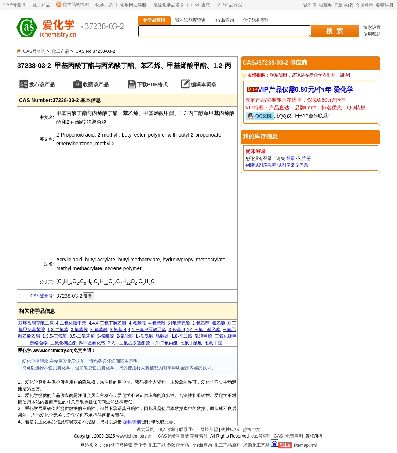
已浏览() (344, 5)
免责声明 (294, 436)
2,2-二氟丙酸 (165, 342)
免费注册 (384, 5)
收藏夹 (325, 5)
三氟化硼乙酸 (63, 342)
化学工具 (104, 4)
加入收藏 (166, 429)
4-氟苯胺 (137, 323)
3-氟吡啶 (105, 336)
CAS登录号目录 (173, 436)
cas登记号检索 (117, 445)
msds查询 (201, 4)
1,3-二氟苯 (57, 329)
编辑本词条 (203, 84)
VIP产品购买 (229, 4)
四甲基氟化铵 (92, 342)
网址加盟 (209, 429)
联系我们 (188, 429)
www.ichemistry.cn (134, 436)
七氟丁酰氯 (191, 342)
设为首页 (145, 429)
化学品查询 (154, 20)
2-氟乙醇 (201, 323)
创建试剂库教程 (260, 165)
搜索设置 (372, 27)
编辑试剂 (132, 421)
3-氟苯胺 (79, 329)
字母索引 (199, 436)
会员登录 (364, 5)
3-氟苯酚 (99, 329)
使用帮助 (372, 34)
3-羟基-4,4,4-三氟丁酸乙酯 (194, 329)
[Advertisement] (127, 201)
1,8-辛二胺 (181, 336)
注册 (306, 158)
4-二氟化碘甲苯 (71, 323)
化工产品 (41, 4)
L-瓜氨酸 (144, 336)
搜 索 (334, 31)
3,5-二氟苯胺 (82, 336)
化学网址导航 (133, 4)
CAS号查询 (14, 4)
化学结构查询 (256, 20)
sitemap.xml (305, 445)
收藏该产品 (96, 84)
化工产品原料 (227, 445)
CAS (278, 436)
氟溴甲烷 (203, 336)
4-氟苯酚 (156, 323)
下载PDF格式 (152, 84)
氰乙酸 (218, 323)
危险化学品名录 (168, 4)
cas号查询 (261, 436)
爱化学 (140, 445)
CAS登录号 (41, 295)
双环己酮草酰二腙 (36, 323)
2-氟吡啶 (125, 336)
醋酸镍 (162, 336)
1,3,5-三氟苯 (55, 336)
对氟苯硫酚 (179, 323)
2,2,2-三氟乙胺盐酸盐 (129, 342)
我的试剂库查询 (190, 20)
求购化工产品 (256, 445)
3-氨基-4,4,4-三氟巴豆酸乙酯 (138, 329)
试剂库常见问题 (292, 165)
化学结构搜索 (76, 4)
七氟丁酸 (213, 342)
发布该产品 (42, 84)
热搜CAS (230, 429)
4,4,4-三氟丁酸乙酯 (108, 323)
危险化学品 (178, 445)
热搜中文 (252, 429)
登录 (290, 158)
